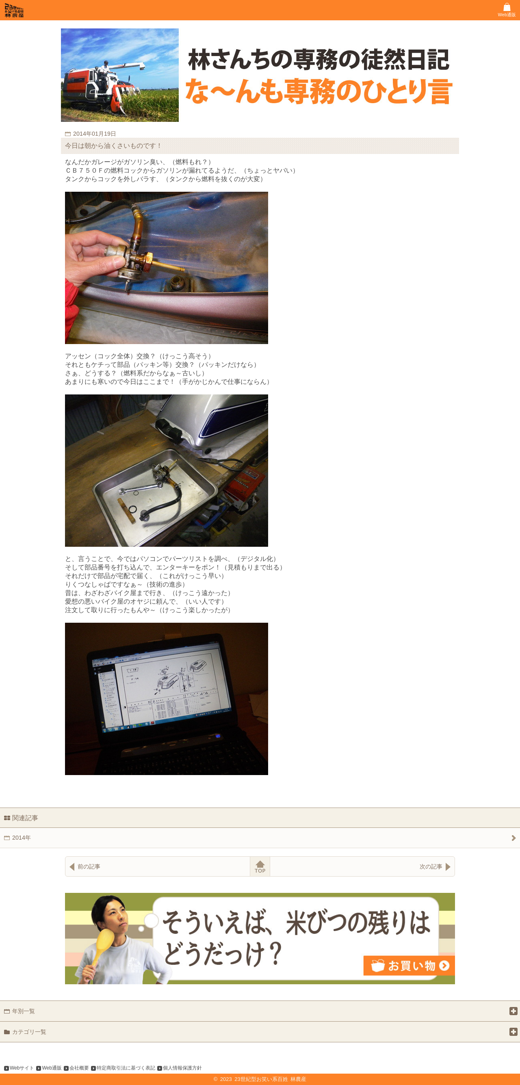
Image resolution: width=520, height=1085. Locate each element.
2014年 (21, 837)
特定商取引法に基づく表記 (126, 1068)
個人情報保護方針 (182, 1068)
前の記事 (89, 866)
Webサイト (22, 1068)
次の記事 (431, 866)
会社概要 (79, 1068)
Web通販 (51, 1068)
